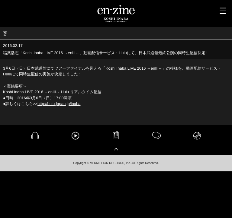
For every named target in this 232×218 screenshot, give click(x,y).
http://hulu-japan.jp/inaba (58, 103)
